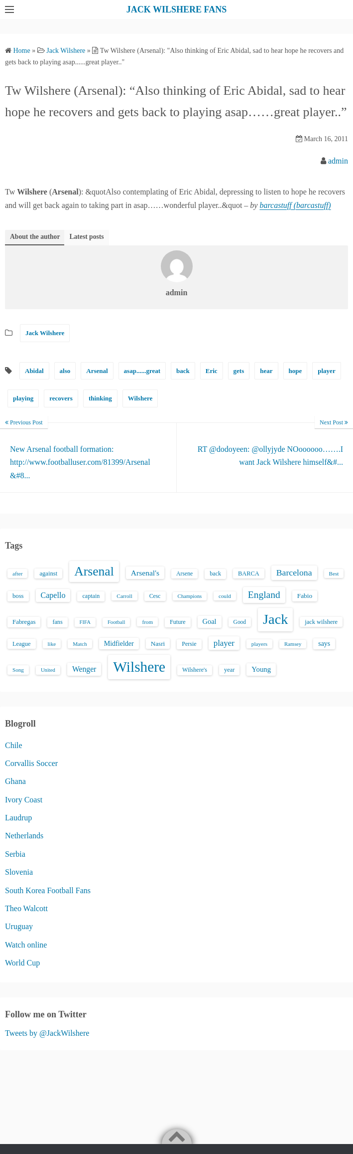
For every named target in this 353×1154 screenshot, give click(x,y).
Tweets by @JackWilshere (47, 1033)
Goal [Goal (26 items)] (210, 621)
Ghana (15, 781)
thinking (100, 398)
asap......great (142, 371)
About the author (35, 236)
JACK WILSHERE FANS (176, 9)
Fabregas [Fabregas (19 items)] (23, 621)
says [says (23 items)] (324, 643)
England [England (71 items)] (264, 594)
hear (266, 371)
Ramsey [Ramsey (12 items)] (292, 644)
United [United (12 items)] (48, 670)
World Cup (22, 963)
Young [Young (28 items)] (261, 669)
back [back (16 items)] (215, 573)
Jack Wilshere (44, 333)
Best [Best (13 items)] (334, 574)
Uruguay (19, 926)
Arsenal (97, 371)
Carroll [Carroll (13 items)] (124, 596)
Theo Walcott (26, 908)
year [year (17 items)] (229, 669)
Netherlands (24, 835)
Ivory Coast (23, 799)
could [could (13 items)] (225, 596)
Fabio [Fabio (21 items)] (304, 595)
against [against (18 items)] (48, 573)
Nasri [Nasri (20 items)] (158, 643)
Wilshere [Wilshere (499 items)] (139, 667)
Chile (13, 745)
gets (239, 371)
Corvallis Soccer (31, 763)
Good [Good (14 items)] (240, 622)
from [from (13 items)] (147, 622)
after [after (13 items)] (17, 574)
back (183, 371)
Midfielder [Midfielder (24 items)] (119, 643)
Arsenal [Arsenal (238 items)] (94, 571)
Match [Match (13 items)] (80, 644)
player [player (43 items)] (224, 643)
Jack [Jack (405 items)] (275, 619)
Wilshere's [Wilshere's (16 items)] (194, 669)
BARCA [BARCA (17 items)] (248, 573)
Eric (212, 371)
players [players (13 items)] (259, 644)
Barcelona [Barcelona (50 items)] (294, 572)
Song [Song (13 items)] (18, 670)
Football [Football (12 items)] (116, 622)
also (65, 371)
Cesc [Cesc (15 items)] (155, 596)
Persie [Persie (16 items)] (189, 643)
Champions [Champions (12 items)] (190, 596)
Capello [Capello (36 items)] (53, 595)
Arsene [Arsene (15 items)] (184, 574)
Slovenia (19, 872)
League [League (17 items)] (21, 643)
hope (295, 371)
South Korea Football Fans (48, 890)
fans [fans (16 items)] (57, 621)
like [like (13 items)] (52, 644)
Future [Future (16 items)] (178, 621)
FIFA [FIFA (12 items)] (85, 622)
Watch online (26, 945)
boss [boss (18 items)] (18, 595)
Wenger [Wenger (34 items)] (84, 669)
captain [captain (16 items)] (91, 595)
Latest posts (86, 236)
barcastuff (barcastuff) (295, 205)
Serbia (15, 854)
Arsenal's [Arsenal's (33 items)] (145, 573)
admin (338, 161)
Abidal (34, 371)
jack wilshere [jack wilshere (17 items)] (321, 621)
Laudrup (18, 817)
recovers (61, 398)
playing (23, 398)
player (326, 371)
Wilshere (140, 398)
